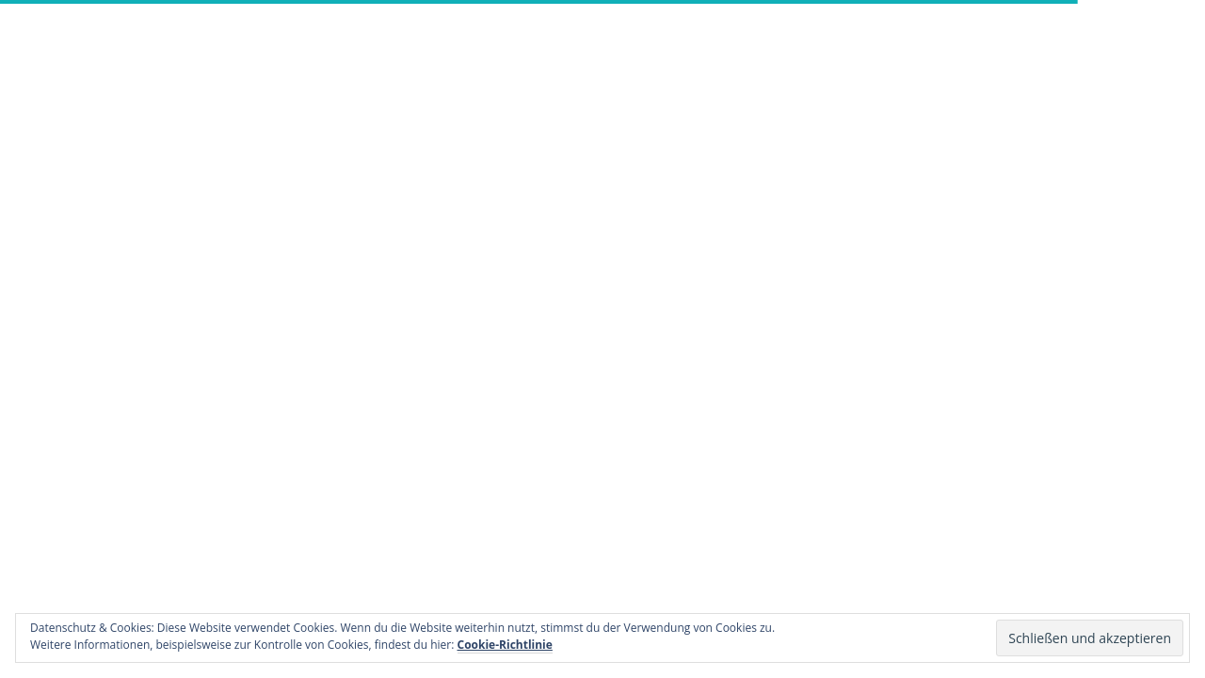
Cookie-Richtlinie (505, 645)
